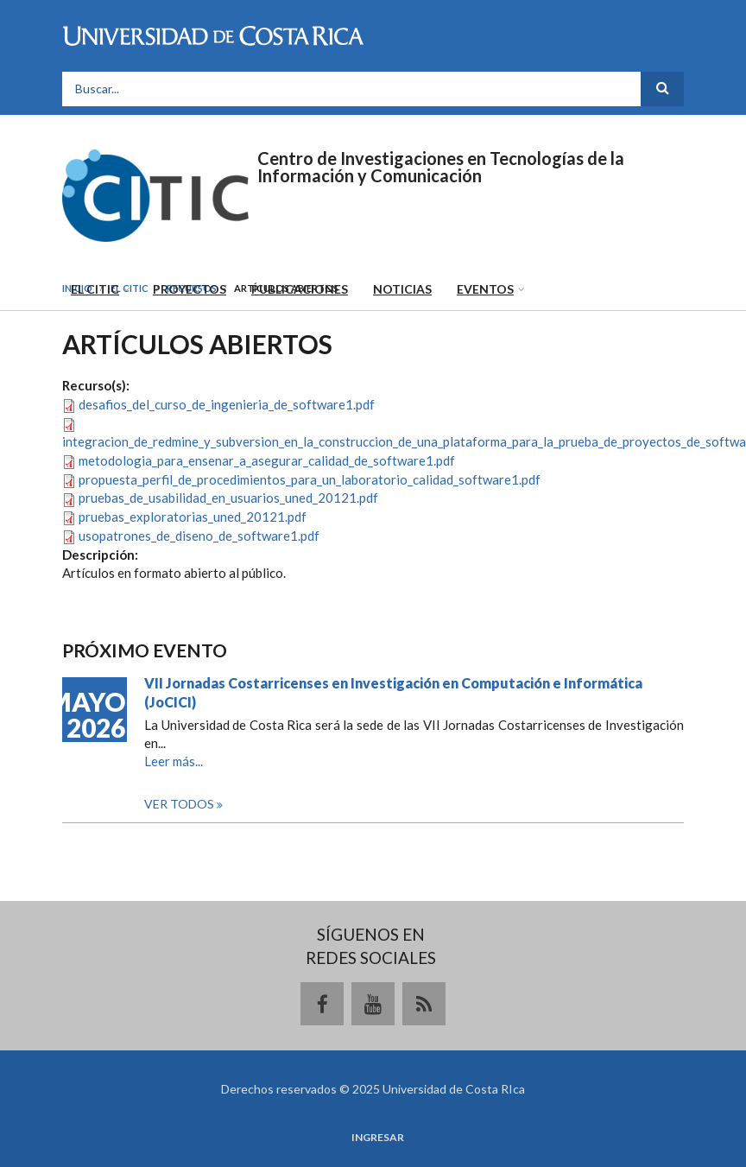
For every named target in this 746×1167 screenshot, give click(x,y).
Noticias (402, 289)
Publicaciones (299, 289)
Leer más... (173, 761)
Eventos (485, 289)
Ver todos (180, 803)
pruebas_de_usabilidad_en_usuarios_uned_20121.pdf (228, 497)
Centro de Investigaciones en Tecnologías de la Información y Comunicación (440, 166)
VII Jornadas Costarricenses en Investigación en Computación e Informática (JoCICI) (393, 692)
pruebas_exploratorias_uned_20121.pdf (193, 516)
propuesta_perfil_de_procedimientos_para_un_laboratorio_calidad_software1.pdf (310, 479)
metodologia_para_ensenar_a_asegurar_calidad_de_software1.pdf (267, 460)
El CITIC (95, 289)
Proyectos (189, 289)
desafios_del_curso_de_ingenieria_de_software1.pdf (227, 404)
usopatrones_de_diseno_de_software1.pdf (199, 535)
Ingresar (377, 1137)
